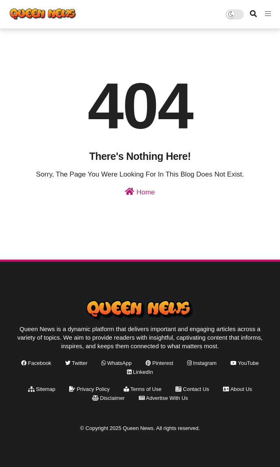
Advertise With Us (163, 398)
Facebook (36, 363)
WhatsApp (116, 363)
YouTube (244, 363)
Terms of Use (143, 389)
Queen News (138, 428)
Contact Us (192, 389)
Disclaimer (108, 398)
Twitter (76, 363)
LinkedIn (140, 372)
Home (140, 192)
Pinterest (159, 363)
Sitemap (41, 389)
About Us (237, 389)
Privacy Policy (89, 389)
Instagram (202, 363)
